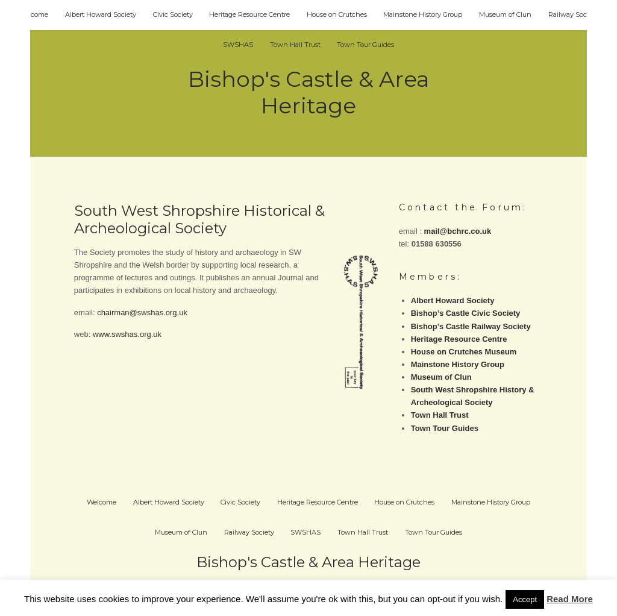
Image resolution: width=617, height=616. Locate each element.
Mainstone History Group (422, 14)
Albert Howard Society (100, 14)
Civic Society (173, 14)
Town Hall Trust (295, 44)
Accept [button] (525, 599)
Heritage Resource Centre (249, 14)
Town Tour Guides (365, 44)
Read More (570, 599)
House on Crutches (337, 14)
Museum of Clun (505, 14)
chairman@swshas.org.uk (142, 312)
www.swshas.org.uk (127, 334)
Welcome (33, 14)
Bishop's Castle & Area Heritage (308, 92)
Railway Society (573, 14)
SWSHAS (238, 44)
